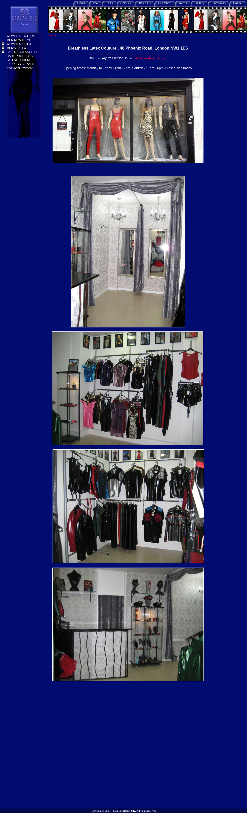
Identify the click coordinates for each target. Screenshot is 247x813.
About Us (144, 3)
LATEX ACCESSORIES (23, 52)
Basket (237, 3)
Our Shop (164, 3)
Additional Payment (20, 68)
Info (95, 3)
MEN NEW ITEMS (19, 40)
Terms (183, 3)
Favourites (219, 3)
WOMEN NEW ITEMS (22, 36)
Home (81, 3)
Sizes (109, 3)
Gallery (199, 3)
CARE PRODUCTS (20, 56)
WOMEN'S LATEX (19, 44)
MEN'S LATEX (17, 48)
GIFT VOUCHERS (19, 60)
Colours (125, 3)
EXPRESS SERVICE (21, 64)
